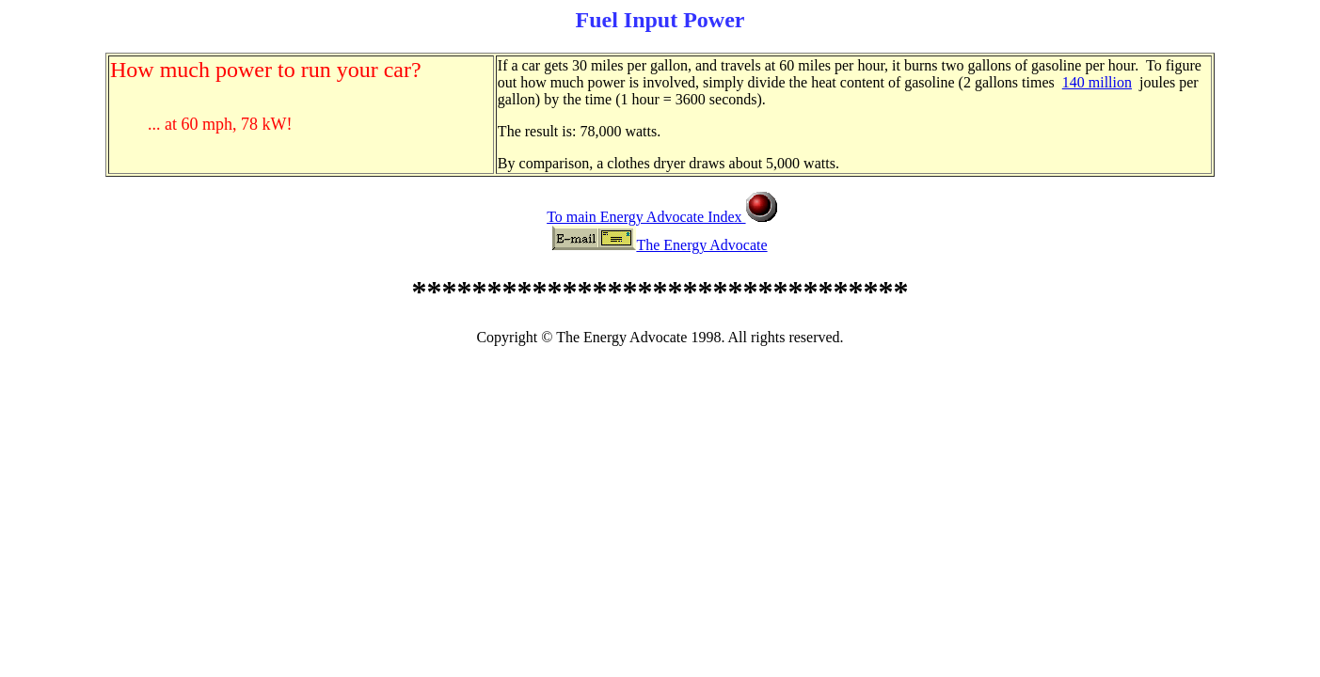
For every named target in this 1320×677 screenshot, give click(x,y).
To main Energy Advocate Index (646, 217)
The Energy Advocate (701, 245)
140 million (1097, 82)
